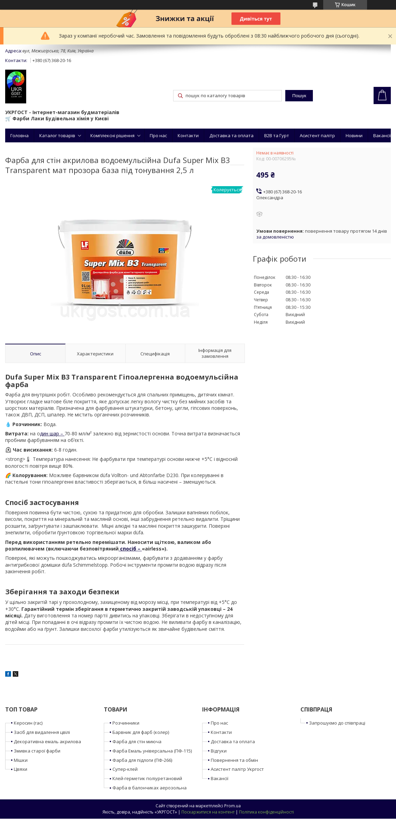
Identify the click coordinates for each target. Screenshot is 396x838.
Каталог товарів (57, 135)
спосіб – (130, 548)
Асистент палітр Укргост (237, 769)
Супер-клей (125, 769)
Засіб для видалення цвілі (42, 732)
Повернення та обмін (234, 760)
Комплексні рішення (112, 135)
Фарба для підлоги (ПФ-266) (142, 760)
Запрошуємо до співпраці (337, 723)
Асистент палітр (317, 135)
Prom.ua (232, 806)
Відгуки (219, 751)
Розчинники (125, 723)
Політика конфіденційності (266, 812)
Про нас (158, 135)
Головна (19, 135)
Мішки (21, 760)
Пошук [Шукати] (299, 95)
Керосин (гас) (28, 723)
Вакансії (382, 135)
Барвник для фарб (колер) (140, 732)
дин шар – (52, 433)
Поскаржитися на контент (208, 812)
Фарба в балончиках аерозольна (149, 788)
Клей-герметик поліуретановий (147, 778)
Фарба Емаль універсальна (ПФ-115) (152, 751)
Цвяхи (20, 769)
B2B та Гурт (276, 135)
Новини (354, 135)
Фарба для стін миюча (136, 741)
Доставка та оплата (231, 135)
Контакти (188, 135)
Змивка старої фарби (37, 751)
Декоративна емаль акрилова (47, 741)
